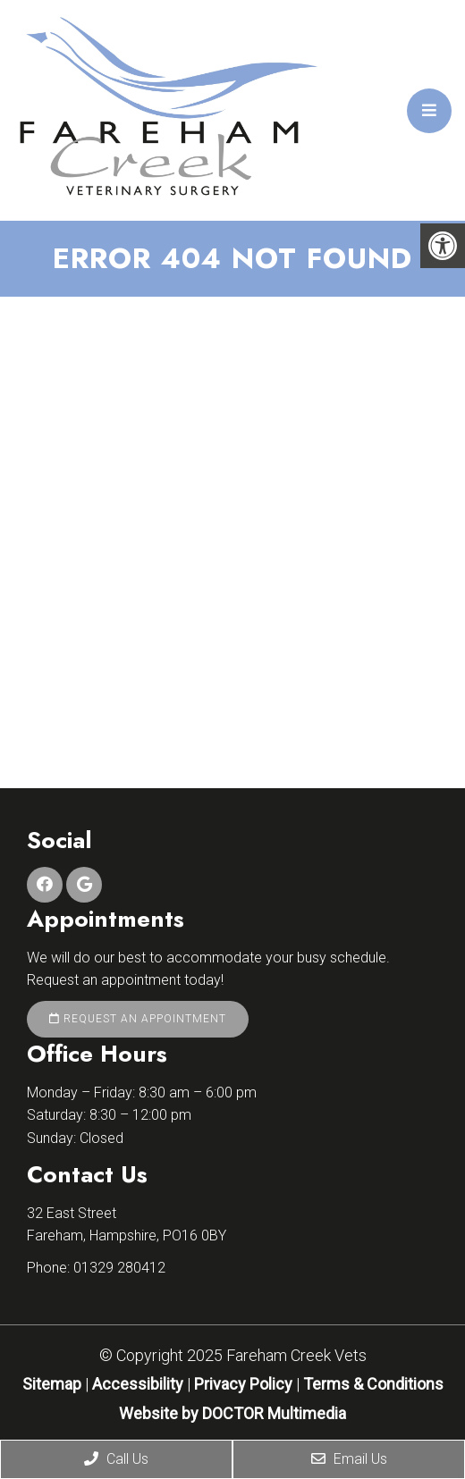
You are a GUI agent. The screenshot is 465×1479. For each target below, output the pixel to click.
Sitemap (51, 1383)
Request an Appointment (137, 1019)
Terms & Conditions (373, 1383)
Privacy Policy (245, 1383)
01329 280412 (119, 1267)
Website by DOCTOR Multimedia (232, 1413)
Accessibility (137, 1383)
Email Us (349, 1458)
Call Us (116, 1458)
